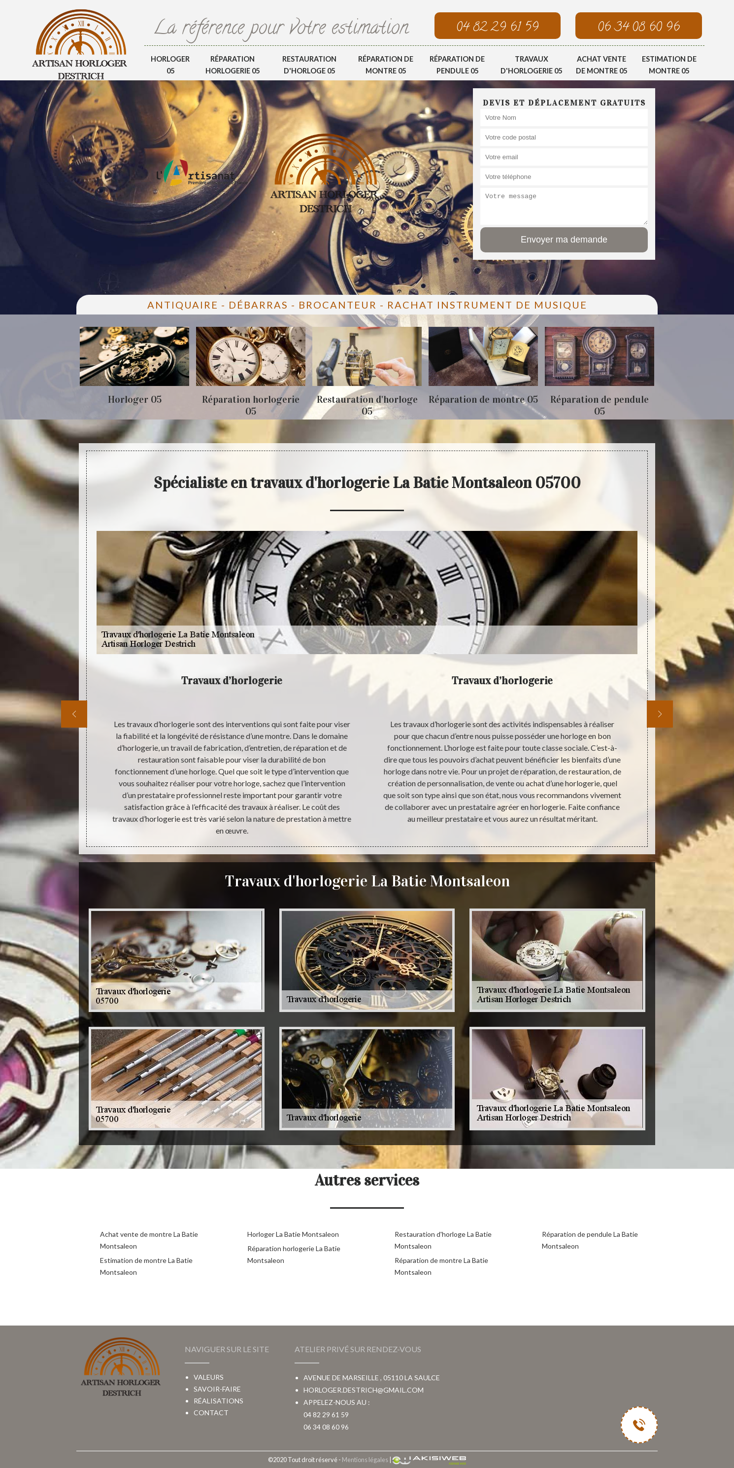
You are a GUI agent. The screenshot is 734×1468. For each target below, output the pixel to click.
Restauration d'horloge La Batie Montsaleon (443, 1240)
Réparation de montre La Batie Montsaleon (441, 1266)
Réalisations (218, 1401)
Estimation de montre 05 (669, 65)
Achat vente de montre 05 (601, 65)
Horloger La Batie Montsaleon (293, 1234)
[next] (660, 714)
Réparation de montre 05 (385, 65)
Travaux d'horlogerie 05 (531, 65)
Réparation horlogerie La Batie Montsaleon (293, 1254)
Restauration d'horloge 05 (309, 65)
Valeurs (209, 1377)
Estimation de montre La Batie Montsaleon (146, 1266)
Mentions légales (365, 1460)
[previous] (74, 714)
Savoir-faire (217, 1389)
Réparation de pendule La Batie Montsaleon (590, 1240)
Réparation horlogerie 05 (232, 65)
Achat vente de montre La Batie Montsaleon (149, 1240)
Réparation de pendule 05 (457, 65)
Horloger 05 (170, 65)
